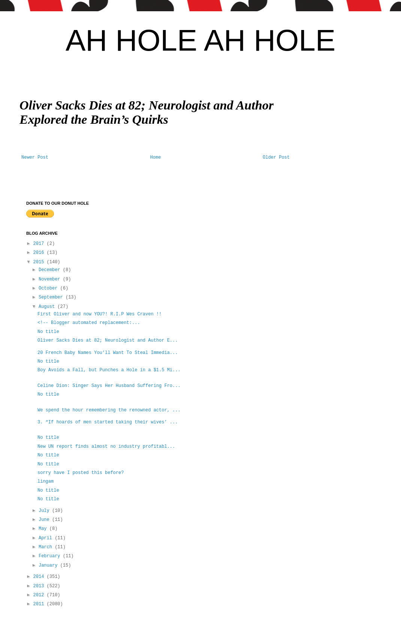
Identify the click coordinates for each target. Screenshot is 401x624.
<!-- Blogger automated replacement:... (88, 323)
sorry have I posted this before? (80, 473)
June (45, 519)
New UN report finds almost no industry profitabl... (106, 446)
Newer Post (34, 157)
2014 (40, 576)
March (47, 547)
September (52, 297)
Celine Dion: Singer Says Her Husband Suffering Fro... (109, 385)
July (45, 510)
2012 (40, 595)
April (47, 538)
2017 (40, 243)
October (49, 288)
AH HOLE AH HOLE (200, 40)
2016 (40, 252)
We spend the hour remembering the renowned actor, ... (109, 410)
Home (155, 157)
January (49, 565)
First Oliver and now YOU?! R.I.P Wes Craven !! (99, 314)
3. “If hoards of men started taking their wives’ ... (107, 422)
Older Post (276, 157)
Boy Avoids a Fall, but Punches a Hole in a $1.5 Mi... (109, 370)
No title (48, 331)
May (44, 528)
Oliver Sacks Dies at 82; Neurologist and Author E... (107, 340)
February (51, 556)
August (48, 306)
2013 (40, 586)
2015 (40, 262)
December (51, 270)
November (51, 279)
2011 (40, 604)
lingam (45, 481)
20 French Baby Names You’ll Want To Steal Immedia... (107, 353)
